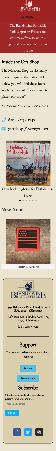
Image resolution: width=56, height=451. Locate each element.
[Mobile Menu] (27, 16)
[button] (20, 200)
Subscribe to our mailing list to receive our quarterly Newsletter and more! (28, 399)
